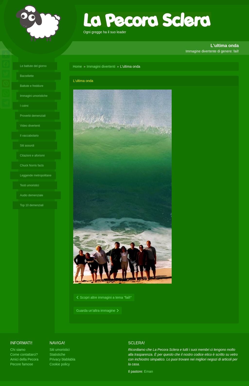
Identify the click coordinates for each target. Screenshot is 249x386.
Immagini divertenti (101, 66)
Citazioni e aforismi (32, 155)
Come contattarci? (24, 354)
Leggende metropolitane (35, 175)
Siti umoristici (60, 350)
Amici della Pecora (24, 359)
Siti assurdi (27, 145)
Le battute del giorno (33, 66)
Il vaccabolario (29, 135)
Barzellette (27, 76)
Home (77, 66)
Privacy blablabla (62, 359)
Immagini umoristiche (33, 96)
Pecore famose (21, 364)
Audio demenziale (31, 195)
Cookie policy (60, 364)
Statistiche (57, 354)
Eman (148, 371)
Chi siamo (17, 350)
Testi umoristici (29, 185)
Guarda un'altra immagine (97, 310)
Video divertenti (30, 125)
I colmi (24, 105)
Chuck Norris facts (32, 165)
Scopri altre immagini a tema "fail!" (104, 297)
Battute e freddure (31, 86)
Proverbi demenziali (32, 115)
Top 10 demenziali (32, 205)
